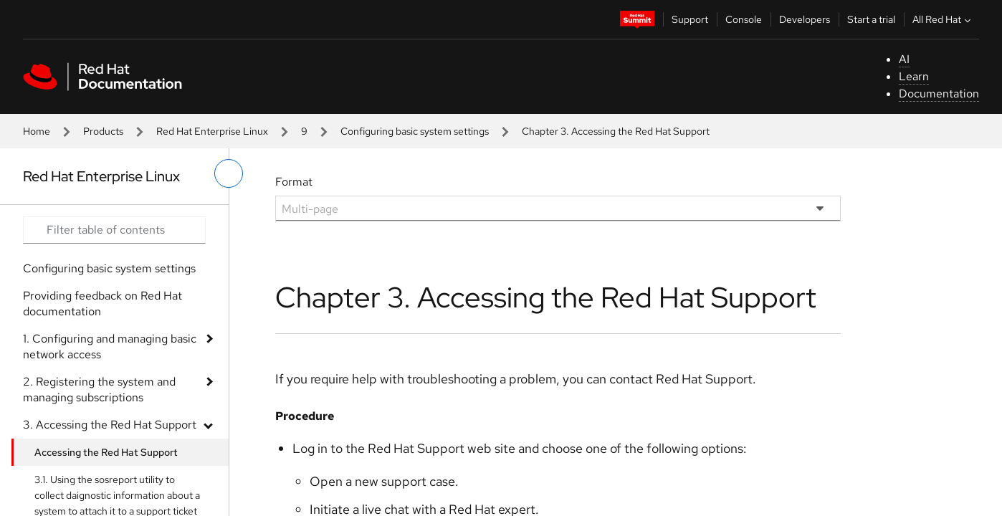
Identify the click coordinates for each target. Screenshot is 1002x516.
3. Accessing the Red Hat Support (109, 424)
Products (103, 131)
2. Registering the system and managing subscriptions (99, 389)
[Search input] (114, 230)
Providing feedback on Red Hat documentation (102, 303)
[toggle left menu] (228, 173)
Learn (914, 76)
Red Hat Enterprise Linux (212, 131)
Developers (804, 19)
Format (293, 181)
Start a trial (871, 19)
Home (36, 131)
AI (904, 59)
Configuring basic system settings (414, 131)
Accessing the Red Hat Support (106, 452)
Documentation (939, 93)
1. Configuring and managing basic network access (109, 346)
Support (690, 19)
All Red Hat (943, 19)
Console (743, 19)
